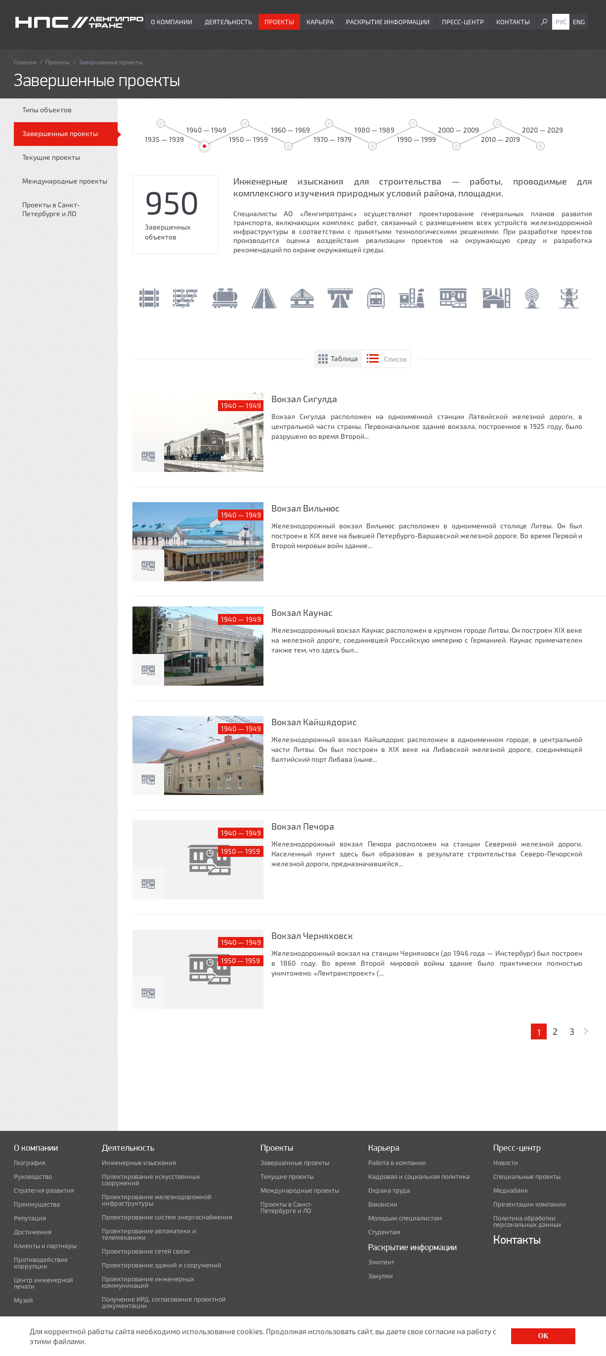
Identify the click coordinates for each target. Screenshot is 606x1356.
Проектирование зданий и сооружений (161, 1265)
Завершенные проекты (60, 133)
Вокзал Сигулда (304, 398)
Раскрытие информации (388, 22)
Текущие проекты (51, 157)
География (29, 1163)
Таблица (344, 358)
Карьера (320, 22)
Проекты (279, 22)
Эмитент (381, 1262)
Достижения (32, 1232)
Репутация (30, 1218)
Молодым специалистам (405, 1218)
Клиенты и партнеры (45, 1246)
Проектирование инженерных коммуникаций (148, 1282)
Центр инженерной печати (43, 1283)
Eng (579, 22)
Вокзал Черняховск (312, 935)
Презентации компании (529, 1204)
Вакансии (382, 1204)
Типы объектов (47, 109)
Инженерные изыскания (139, 1163)
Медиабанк (510, 1190)
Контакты (513, 22)
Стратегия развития (44, 1190)
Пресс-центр (463, 22)
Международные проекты (64, 181)
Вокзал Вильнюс (305, 508)
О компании (171, 22)
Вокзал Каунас (302, 612)
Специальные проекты (527, 1176)
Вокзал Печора (302, 826)
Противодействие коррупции (41, 1263)
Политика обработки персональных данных (527, 1221)
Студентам (384, 1232)
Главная (25, 61)
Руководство (33, 1176)
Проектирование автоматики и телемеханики (149, 1234)
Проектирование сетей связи (146, 1251)
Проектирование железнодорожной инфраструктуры (157, 1200)
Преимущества (37, 1204)
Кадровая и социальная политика (419, 1176)
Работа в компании (397, 1163)
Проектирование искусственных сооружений (151, 1179)
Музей (23, 1300)
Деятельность (228, 22)
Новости (505, 1163)
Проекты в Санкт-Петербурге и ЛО (51, 209)
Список (395, 359)
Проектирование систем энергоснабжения (167, 1217)
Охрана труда (389, 1190)
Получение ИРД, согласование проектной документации (164, 1302)
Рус (561, 22)
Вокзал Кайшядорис (314, 721)
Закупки (380, 1276)
